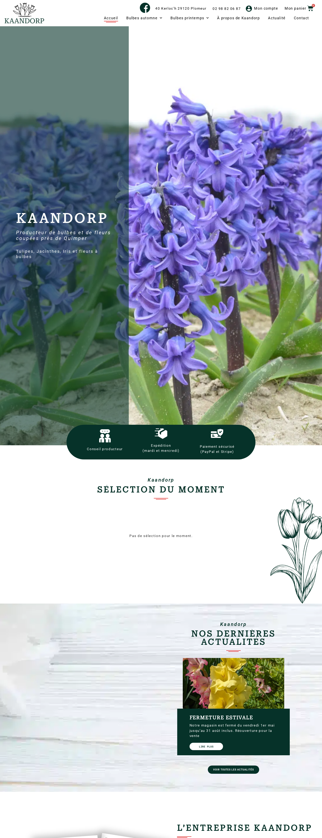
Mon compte (266, 8)
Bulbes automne (144, 18)
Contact (301, 18)
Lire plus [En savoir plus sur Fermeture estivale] (206, 746)
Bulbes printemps (189, 18)
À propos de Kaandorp (238, 18)
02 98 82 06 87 (227, 9)
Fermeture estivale (221, 718)
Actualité (276, 18)
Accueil (111, 18)
